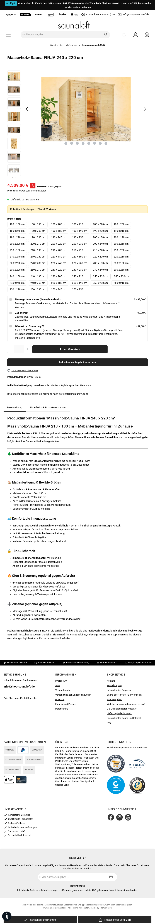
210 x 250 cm (37, 256)
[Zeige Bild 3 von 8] (77, 143)
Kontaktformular (28, 698)
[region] (77, 124)
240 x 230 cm (121, 276)
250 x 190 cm (79, 283)
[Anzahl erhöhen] (27, 349)
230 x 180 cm (100, 263)
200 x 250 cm (121, 243)
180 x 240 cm (17, 230)
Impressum (61, 680)
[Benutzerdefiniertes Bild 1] (116, 764)
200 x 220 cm (58, 243)
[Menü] (8, 34)
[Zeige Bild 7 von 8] (100, 143)
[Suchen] (106, 34)
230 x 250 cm (121, 269)
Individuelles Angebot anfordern (77, 362)
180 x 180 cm (17, 224)
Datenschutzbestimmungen (44, 890)
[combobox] (61, 34)
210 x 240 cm (17, 256)
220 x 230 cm (37, 263)
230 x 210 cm (37, 269)
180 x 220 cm (100, 224)
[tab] (15, 407)
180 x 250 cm (37, 230)
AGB (57, 685)
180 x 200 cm (58, 224)
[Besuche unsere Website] (128, 817)
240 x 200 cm (58, 276)
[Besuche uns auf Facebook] (111, 817)
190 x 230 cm (37, 237)
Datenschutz (61, 708)
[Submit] (111, 877)
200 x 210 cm (37, 243)
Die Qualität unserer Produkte (122, 708)
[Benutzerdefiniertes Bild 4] (137, 785)
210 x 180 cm (17, 250)
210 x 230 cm (121, 250)
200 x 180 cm (100, 237)
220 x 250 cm (79, 263)
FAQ (109, 722)
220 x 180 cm (58, 256)
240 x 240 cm (17, 283)
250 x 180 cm (58, 283)
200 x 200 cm (17, 243)
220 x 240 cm (58, 263)
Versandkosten (70, 905)
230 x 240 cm (100, 269)
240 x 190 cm (37, 276)
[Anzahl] (19, 349)
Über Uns (59, 699)
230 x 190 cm (121, 263)
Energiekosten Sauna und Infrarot (124, 718)
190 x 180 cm (58, 230)
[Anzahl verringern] (10, 349)
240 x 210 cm (79, 276)
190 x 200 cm (100, 230)
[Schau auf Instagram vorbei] (119, 817)
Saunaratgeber (114, 699)
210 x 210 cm (79, 250)
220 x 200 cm (100, 256)
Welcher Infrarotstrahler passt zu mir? (126, 704)
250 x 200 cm (100, 283)
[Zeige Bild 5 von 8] (88, 143)
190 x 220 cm (17, 237)
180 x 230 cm (121, 224)
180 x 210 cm (79, 224)
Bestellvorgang (114, 685)
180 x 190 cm (37, 224)
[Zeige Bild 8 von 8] (106, 143)
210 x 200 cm (58, 250)
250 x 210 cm (121, 283)
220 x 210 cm (121, 256)
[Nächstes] (144, 109)
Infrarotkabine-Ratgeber (119, 690)
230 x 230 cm (79, 269)
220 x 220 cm (17, 263)
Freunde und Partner (65, 704)
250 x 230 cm (37, 289)
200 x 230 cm (79, 243)
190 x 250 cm (79, 237)
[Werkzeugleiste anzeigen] (6, 916)
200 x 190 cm (121, 237)
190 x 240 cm (58, 237)
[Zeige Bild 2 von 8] (71, 143)
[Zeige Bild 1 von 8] (65, 143)
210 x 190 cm (37, 250)
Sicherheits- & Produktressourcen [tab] (48, 407)
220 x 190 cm (79, 256)
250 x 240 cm (58, 289)
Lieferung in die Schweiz (119, 713)
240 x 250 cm (37, 283)
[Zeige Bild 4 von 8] (83, 143)
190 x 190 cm (79, 230)
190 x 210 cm (121, 230)
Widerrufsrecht (63, 690)
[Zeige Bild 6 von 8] (94, 143)
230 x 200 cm (17, 269)
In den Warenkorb (70, 349)
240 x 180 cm (17, 276)
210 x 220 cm (100, 250)
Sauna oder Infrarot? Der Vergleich (124, 694)
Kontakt (111, 680)
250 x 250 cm (79, 289)
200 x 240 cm (100, 243)
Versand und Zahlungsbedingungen (73, 694)
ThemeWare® (106, 908)
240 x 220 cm (100, 276)
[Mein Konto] (135, 34)
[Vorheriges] (27, 109)
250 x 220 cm (17, 289)
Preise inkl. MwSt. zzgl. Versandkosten (26, 190)
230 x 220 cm (58, 269)
